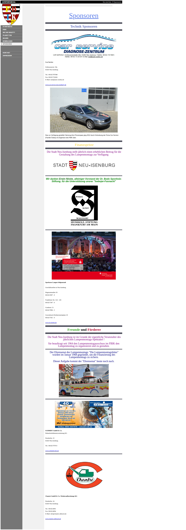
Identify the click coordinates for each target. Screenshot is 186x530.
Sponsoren (117, 2)
